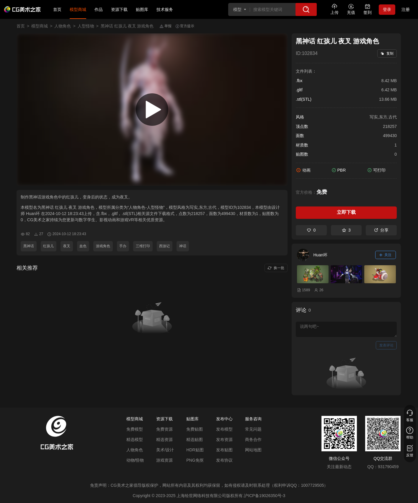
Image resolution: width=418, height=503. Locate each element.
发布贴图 (224, 449)
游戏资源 (164, 460)
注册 (405, 9)
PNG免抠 (194, 460)
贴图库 (142, 9)
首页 (57, 9)
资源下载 (119, 9)
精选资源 (164, 439)
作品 (98, 9)
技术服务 (164, 9)
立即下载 (346, 212)
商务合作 (253, 439)
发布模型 (224, 429)
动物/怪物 (135, 460)
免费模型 (134, 429)
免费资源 (164, 429)
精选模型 (134, 439)
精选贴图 (194, 439)
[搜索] (306, 9)
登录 (387, 9)
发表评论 (386, 345)
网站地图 (253, 449)
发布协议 (224, 460)
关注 (385, 255)
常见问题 (253, 429)
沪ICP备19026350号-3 (264, 495)
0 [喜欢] (311, 230)
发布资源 (224, 439)
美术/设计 (165, 449)
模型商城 (78, 9)
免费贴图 (194, 429)
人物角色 (62, 26)
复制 (387, 53)
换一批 (276, 268)
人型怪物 (86, 26)
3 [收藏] (346, 230)
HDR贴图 (194, 449)
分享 (381, 230)
